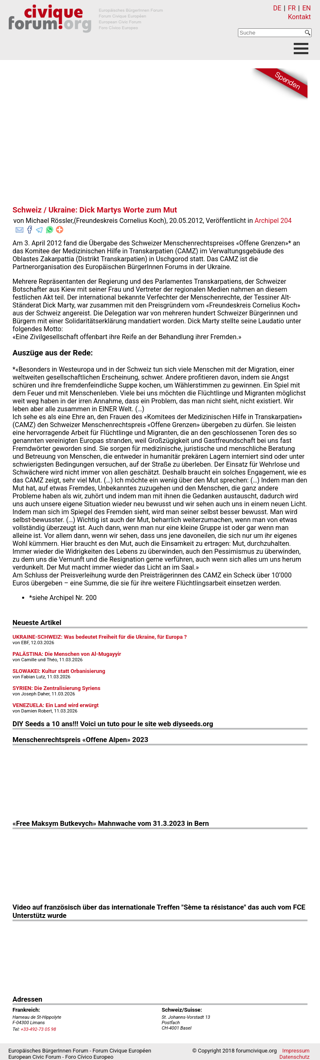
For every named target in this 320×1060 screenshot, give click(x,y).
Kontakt (299, 17)
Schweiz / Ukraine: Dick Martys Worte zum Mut (94, 210)
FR (292, 8)
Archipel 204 (273, 221)
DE (277, 8)
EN (306, 8)
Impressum (296, 1051)
